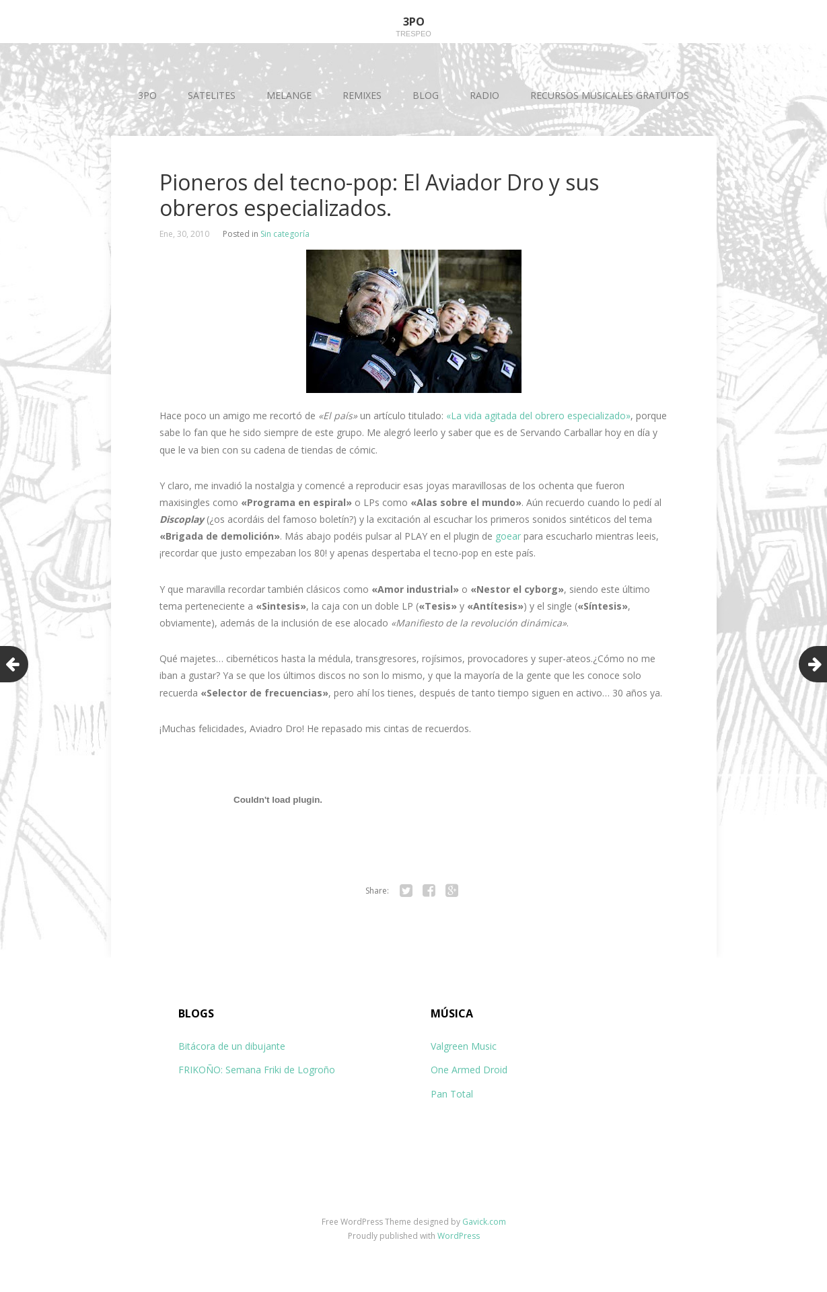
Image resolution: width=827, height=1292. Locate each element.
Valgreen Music (464, 1046)
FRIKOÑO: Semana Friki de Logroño (256, 1069)
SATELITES (212, 95)
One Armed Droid (469, 1069)
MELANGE (289, 95)
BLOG (425, 95)
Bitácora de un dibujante (231, 1046)
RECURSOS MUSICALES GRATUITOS (609, 95)
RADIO (484, 95)
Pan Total (452, 1093)
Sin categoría (285, 234)
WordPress (458, 1236)
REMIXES (362, 95)
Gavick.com (484, 1221)
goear (508, 536)
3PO (147, 95)
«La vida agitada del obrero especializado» (538, 415)
